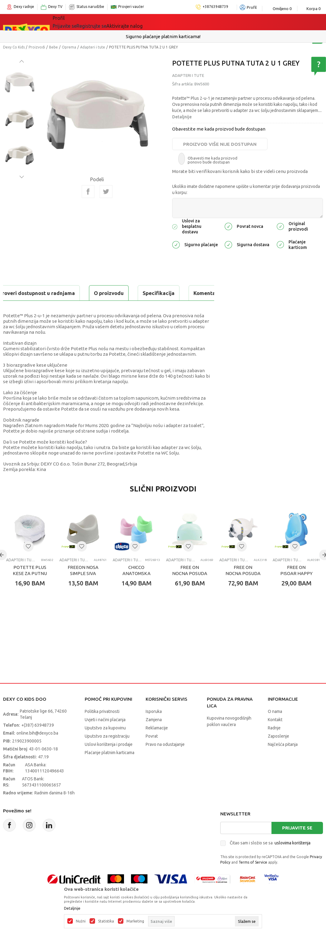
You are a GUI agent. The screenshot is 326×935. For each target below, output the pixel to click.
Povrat (152, 751)
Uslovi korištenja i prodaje (109, 759)
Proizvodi (37, 47)
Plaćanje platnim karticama (109, 767)
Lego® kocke (138, 22)
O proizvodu (27, 293)
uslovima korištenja (292, 858)
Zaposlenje (278, 751)
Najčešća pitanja (283, 759)
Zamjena (154, 734)
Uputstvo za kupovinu (105, 743)
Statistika (106, 921)
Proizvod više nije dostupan (220, 144)
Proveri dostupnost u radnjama (50, 308)
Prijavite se (297, 843)
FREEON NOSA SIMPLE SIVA (83, 585)
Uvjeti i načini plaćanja (105, 734)
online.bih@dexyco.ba (37, 748)
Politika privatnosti (102, 726)
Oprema (69, 47)
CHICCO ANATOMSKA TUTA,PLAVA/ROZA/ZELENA (136, 588)
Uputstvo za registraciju (107, 751)
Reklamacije (157, 743)
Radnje (274, 743)
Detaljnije (182, 116)
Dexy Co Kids (14, 47)
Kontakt (275, 734)
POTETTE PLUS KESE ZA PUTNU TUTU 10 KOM (30, 588)
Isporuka (154, 726)
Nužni (81, 921)
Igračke (107, 22)
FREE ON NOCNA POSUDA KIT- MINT (189, 588)
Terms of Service (253, 877)
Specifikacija (77, 293)
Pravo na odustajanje (165, 759)
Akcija (168, 22)
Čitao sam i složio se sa (270, 858)
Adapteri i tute (92, 47)
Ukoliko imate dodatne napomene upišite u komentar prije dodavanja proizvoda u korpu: (246, 189)
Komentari (125, 293)
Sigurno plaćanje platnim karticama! (163, 36)
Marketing (135, 921)
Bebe (53, 47)
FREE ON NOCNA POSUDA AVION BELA (242, 588)
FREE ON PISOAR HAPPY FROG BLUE (296, 588)
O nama (275, 726)
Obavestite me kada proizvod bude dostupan (218, 128)
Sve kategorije (73, 22)
